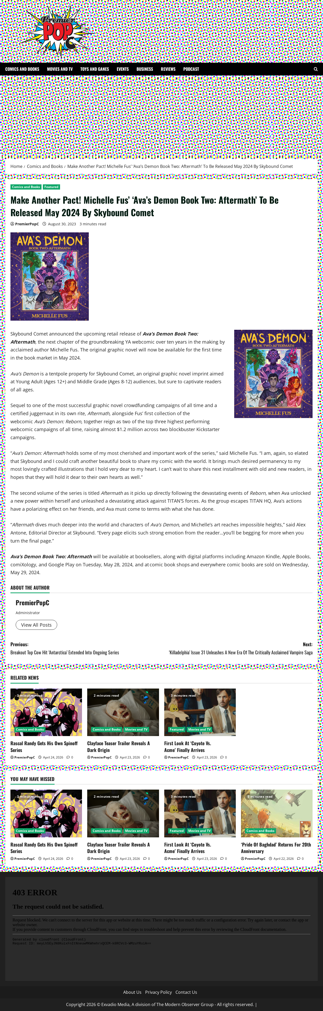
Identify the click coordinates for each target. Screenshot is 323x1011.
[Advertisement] (161, 114)
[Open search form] (316, 69)
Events (123, 69)
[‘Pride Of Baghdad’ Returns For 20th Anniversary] (277, 813)
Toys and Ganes (94, 69)
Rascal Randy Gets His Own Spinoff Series (44, 746)
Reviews (168, 69)
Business (145, 69)
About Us (132, 992)
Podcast (191, 69)
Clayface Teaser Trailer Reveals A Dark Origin (118, 746)
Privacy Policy (158, 992)
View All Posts (36, 625)
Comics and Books (22, 69)
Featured (51, 187)
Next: (237, 648)
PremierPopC (27, 223)
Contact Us (186, 992)
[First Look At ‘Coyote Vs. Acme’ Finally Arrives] (200, 712)
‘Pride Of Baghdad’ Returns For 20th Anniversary (276, 847)
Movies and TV (60, 69)
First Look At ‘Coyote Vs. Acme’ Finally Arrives (187, 746)
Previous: (86, 648)
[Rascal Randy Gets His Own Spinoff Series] (46, 712)
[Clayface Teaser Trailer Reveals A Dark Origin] (123, 712)
